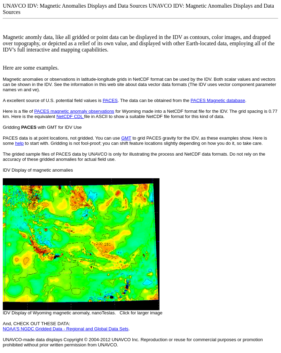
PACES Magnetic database (217, 100)
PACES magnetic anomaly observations (74, 111)
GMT (126, 138)
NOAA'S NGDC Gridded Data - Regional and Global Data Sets (65, 328)
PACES (110, 100)
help (19, 143)
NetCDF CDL (70, 116)
